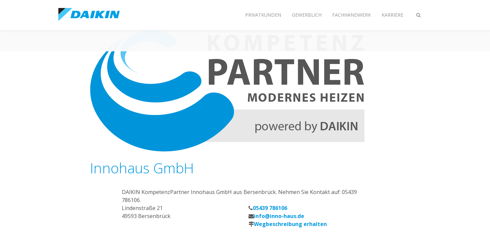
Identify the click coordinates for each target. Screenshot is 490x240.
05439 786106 (270, 208)
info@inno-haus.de (279, 216)
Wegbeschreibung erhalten (290, 224)
